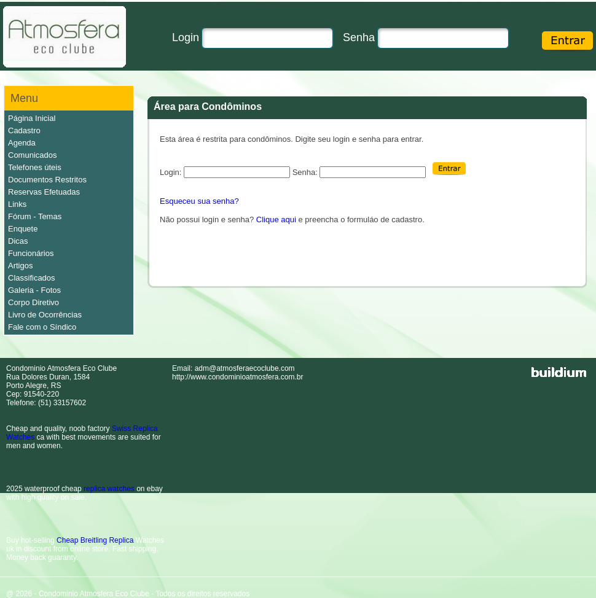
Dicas (18, 241)
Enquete (22, 228)
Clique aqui (276, 219)
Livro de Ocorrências (45, 314)
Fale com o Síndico (42, 327)
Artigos (20, 265)
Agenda (22, 142)
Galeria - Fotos (34, 290)
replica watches (109, 488)
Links (17, 204)
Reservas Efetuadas (44, 191)
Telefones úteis (34, 167)
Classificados (31, 277)
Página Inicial (31, 118)
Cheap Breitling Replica (95, 540)
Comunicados (32, 155)
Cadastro (24, 130)
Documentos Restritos (47, 179)
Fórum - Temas (34, 216)
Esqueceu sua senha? (199, 201)
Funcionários (30, 253)
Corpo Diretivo (33, 302)
